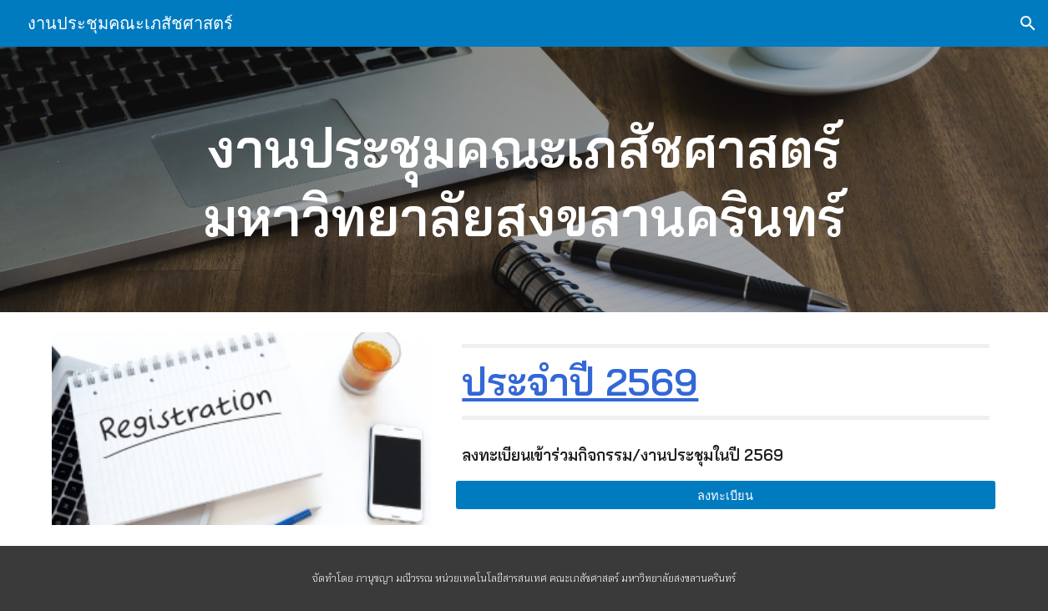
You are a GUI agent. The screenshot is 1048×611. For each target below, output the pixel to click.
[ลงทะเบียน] (725, 495)
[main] (523, 179)
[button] (1028, 23)
